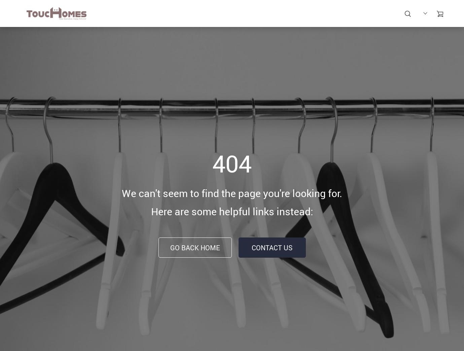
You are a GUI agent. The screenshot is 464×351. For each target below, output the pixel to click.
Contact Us (272, 247)
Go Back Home (195, 247)
